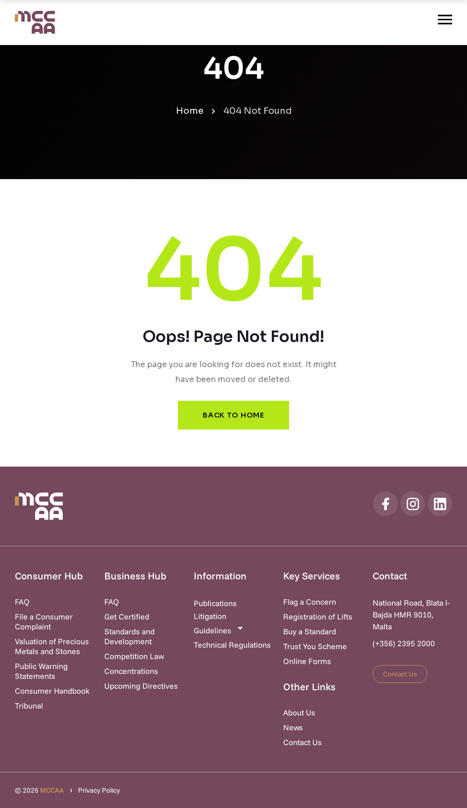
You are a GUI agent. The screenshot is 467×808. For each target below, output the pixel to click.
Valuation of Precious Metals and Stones (52, 646)
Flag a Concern (309, 602)
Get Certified (126, 616)
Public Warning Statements (41, 671)
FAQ (22, 602)
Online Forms (307, 661)
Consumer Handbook (52, 691)
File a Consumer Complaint (44, 621)
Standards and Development (129, 636)
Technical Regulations (232, 645)
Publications (215, 603)
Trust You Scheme (315, 646)
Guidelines (219, 629)
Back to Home (233, 415)
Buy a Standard (309, 631)
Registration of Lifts (317, 616)
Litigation (210, 616)
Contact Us (302, 742)
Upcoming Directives (141, 686)
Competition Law (134, 656)
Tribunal (29, 706)
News (293, 727)
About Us (299, 712)
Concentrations (131, 671)
